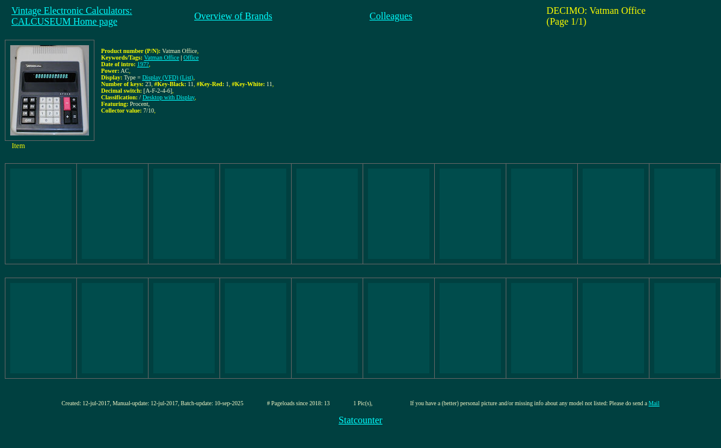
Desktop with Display (169, 97)
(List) (186, 77)
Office (190, 57)
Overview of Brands (233, 16)
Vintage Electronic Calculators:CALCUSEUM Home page (71, 15)
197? (143, 64)
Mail (654, 403)
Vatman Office (161, 57)
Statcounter (360, 420)
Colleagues (391, 16)
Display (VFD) (160, 77)
